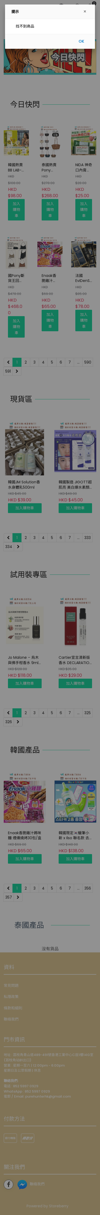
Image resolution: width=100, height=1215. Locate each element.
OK (81, 41)
